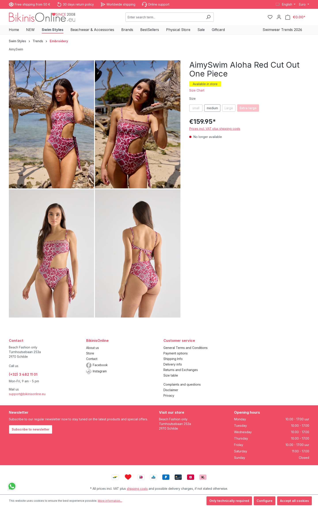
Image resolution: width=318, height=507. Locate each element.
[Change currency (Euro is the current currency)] (304, 4)
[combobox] (164, 17)
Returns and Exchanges (180, 370)
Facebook (100, 365)
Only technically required (229, 501)
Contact (91, 359)
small (195, 108)
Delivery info (172, 364)
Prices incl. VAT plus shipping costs (214, 128)
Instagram (100, 371)
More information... (110, 500)
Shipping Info (173, 359)
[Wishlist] (270, 17)
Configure (265, 501)
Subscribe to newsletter (30, 429)
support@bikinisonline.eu (27, 394)
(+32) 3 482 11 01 (23, 374)
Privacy (168, 395)
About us (92, 348)
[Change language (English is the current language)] (286, 4)
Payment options (175, 353)
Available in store (205, 84)
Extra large (248, 108)
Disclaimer (170, 390)
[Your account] (278, 17)
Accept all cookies (294, 501)
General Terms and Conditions (185, 348)
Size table (170, 375)
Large (229, 108)
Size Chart (196, 90)
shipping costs (137, 488)
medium (212, 108)
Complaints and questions (182, 384)
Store (90, 353)
